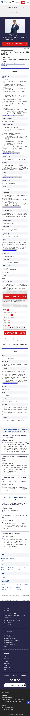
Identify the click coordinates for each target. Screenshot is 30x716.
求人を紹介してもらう (10, 613)
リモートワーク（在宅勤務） (22, 584)
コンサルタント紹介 (8, 663)
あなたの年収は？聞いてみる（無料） (12, 207)
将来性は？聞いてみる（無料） (10, 383)
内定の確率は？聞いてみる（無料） (11, 153)
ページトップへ (28, 702)
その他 (3, 577)
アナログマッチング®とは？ (10, 638)
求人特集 (6, 610)
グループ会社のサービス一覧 (15, 685)
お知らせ (6, 669)
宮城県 (9, 567)
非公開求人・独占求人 (9, 642)
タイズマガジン (8, 622)
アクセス (6, 665)
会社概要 (6, 661)
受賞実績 (6, 608)
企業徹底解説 (7, 617)
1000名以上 (18, 589)
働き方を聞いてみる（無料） (9, 250)
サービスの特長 (8, 632)
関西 (20, 567)
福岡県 (8, 569)
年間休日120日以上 (6, 589)
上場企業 (18, 587)
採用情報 (6, 675)
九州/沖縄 (3, 569)
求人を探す (23, 595)
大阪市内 (12, 569)
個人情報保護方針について (8, 707)
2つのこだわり (7, 659)
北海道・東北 (4, 567)
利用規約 (4, 705)
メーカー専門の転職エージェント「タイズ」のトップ (10, 595)
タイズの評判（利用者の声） (10, 644)
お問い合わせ (23, 675)
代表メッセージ (7, 658)
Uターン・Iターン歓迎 (7, 587)
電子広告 (15, 675)
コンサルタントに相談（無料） (15, 43)
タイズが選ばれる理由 (9, 635)
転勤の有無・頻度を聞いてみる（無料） (12, 177)
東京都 (16, 567)
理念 (5, 656)
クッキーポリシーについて (8, 709)
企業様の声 (6, 646)
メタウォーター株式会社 (7, 50)
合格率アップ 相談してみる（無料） (15, 296)
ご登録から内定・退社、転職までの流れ (14, 615)
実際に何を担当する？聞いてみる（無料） (13, 115)
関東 (13, 567)
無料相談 (23, 2)
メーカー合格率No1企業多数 (10, 636)
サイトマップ (7, 624)
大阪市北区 (18, 569)
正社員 (3, 584)
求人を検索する (15, 12)
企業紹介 (6, 653)
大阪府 (24, 567)
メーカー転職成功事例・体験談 (12, 620)
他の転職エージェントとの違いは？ (11, 640)
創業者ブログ (7, 667)
